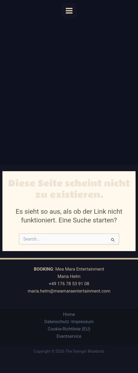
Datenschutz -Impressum (69, 321)
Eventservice (69, 336)
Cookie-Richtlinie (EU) (69, 329)
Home (69, 314)
